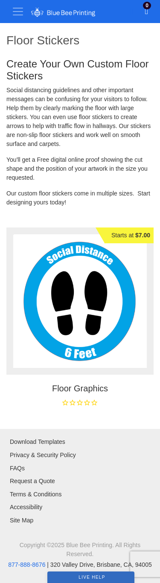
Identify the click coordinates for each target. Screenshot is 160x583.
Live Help (92, 577)
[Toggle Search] (131, 11)
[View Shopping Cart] (146, 11)
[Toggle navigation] (17, 11)
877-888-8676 (26, 564)
